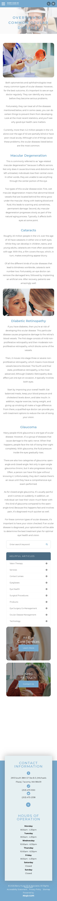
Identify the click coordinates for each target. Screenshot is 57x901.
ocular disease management (23, 615)
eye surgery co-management (23, 608)
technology (15, 621)
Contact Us (28, 684)
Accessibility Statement (17, 889)
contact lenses (16, 576)
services (13, 570)
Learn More (28, 648)
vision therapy (16, 563)
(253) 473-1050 (28, 790)
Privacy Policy (35, 889)
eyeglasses (14, 583)
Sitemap (46, 889)
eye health (15, 589)
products (14, 602)
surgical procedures (19, 595)
